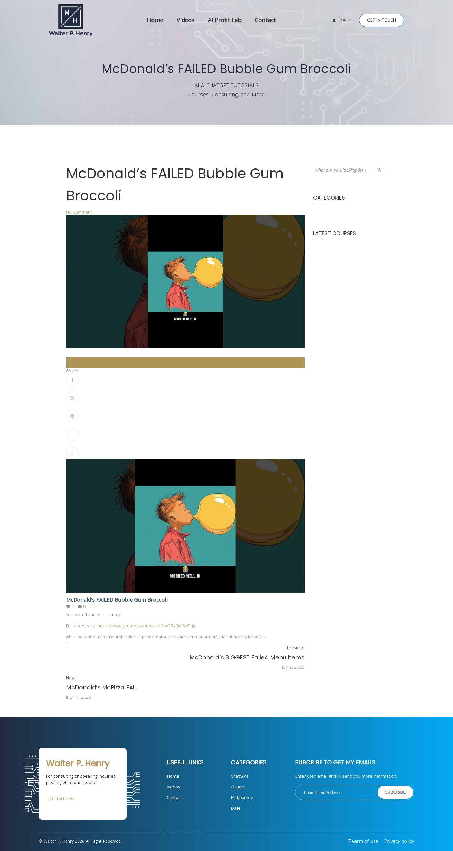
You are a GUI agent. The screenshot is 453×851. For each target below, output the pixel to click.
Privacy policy (399, 841)
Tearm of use (363, 841)
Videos (185, 20)
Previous (296, 648)
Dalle (236, 808)
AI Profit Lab (225, 20)
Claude (237, 787)
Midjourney (242, 797)
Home (155, 20)
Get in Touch (381, 20)
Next (70, 678)
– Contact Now (60, 798)
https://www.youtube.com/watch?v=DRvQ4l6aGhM (146, 626)
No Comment (79, 212)
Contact (265, 20)
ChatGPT (240, 776)
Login (344, 19)
